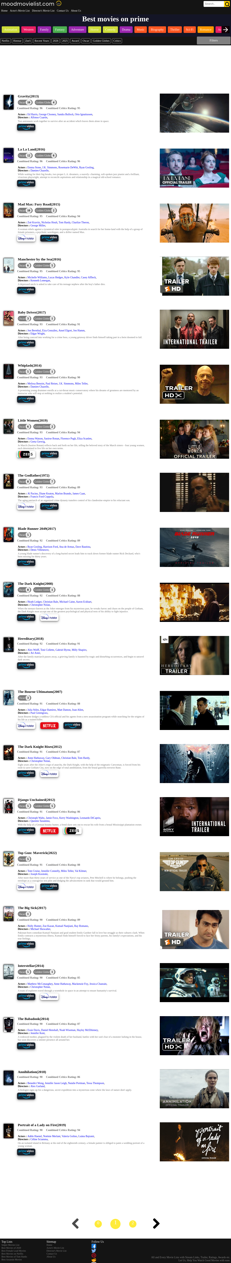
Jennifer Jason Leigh (56, 1083)
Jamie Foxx (52, 817)
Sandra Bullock (65, 114)
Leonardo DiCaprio (90, 817)
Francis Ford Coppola (41, 496)
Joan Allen (77, 709)
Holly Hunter (34, 925)
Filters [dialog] (214, 40)
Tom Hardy (64, 222)
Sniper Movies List (10, 1245)
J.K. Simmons (49, 167)
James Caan (78, 493)
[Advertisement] (115, 67)
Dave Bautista (82, 546)
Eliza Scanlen (84, 438)
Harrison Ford (50, 546)
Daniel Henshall (49, 1030)
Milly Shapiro (79, 649)
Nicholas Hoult (49, 222)
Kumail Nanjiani (64, 925)
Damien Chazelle (39, 170)
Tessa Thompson (95, 1083)
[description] (29, 108)
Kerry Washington (69, 817)
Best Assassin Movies (11, 1259)
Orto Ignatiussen (83, 114)
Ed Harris (32, 114)
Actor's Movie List (20, 10)
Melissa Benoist (35, 383)
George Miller (37, 225)
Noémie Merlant (51, 1136)
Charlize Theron (80, 222)
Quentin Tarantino (40, 820)
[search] (217, 4)
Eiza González (49, 330)
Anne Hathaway (35, 757)
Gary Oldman (53, 757)
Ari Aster (35, 652)
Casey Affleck (88, 277)
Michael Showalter (40, 929)
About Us (76, 10)
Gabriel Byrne (62, 649)
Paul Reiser (51, 383)
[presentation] (226, 30)
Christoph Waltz (36, 817)
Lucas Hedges (55, 277)
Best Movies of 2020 (11, 1248)
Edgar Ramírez (48, 709)
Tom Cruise (33, 870)
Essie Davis (33, 1030)
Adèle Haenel (34, 1136)
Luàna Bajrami (86, 1136)
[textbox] (210, 4)
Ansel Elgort (65, 330)
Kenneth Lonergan (40, 280)
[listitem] (10, 30)
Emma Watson (35, 438)
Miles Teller (81, 383)
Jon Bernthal (34, 330)
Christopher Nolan (40, 604)
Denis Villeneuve (39, 549)
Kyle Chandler (72, 277)
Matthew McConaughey (40, 983)
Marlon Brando (63, 493)
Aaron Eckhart (83, 601)
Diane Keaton (46, 493)
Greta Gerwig (37, 441)
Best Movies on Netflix (12, 1253)
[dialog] (25, 102)
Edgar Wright (37, 333)
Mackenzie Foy (80, 983)
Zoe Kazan (48, 925)
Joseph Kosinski (39, 874)
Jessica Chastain (98, 983)
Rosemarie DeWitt (68, 167)
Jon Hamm (79, 330)
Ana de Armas (66, 546)
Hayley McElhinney (87, 1030)
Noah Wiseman (67, 1030)
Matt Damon (64, 709)
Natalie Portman (76, 1083)
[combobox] (210, 4)
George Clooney (47, 114)
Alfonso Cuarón (38, 117)
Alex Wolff (33, 649)
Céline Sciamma (39, 1139)
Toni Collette (47, 649)
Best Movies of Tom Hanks (14, 1256)
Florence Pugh (68, 438)
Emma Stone (34, 167)
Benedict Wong (35, 1083)
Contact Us (63, 10)
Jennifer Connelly (50, 870)
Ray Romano (81, 925)
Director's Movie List (43, 10)
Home (4, 10)
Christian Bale (50, 601)
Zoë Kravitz (33, 222)
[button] (46, 102)
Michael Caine (67, 601)
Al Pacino (32, 493)
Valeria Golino (69, 1136)
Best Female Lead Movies (13, 1251)
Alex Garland (37, 1086)
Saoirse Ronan (51, 438)
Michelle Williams (37, 277)
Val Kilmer (80, 870)
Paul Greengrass (39, 712)
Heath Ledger (34, 601)
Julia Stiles (33, 709)
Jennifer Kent (37, 1033)
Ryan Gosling (86, 167)
